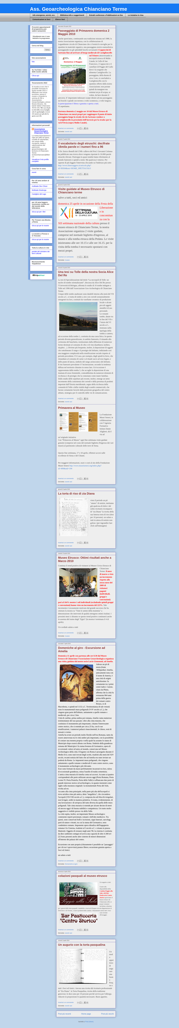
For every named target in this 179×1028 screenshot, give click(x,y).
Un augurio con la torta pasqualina (81, 944)
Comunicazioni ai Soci (41, 19)
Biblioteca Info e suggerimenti (72, 15)
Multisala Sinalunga (39, 190)
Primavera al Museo (71, 407)
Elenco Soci (60, 19)
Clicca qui (35, 76)
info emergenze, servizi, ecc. (44, 15)
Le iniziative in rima (135, 15)
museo (67, 260)
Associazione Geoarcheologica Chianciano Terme (41, 131)
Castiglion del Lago (39, 194)
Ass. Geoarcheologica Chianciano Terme (78, 9)
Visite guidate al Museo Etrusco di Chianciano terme (81, 190)
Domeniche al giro (71, 864)
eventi (34, 172)
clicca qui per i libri (38, 212)
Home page (86, 1014)
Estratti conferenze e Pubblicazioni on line (106, 15)
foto (33, 62)
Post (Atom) (89, 1022)
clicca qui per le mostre (40, 226)
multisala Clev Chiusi (39, 186)
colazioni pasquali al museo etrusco (82, 875)
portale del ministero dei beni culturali (41, 252)
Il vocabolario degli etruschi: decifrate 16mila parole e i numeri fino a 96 (84, 145)
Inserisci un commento (66, 128)
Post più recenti (64, 1014)
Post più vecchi (107, 1014)
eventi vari (68, 131)
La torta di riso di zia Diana (76, 493)
